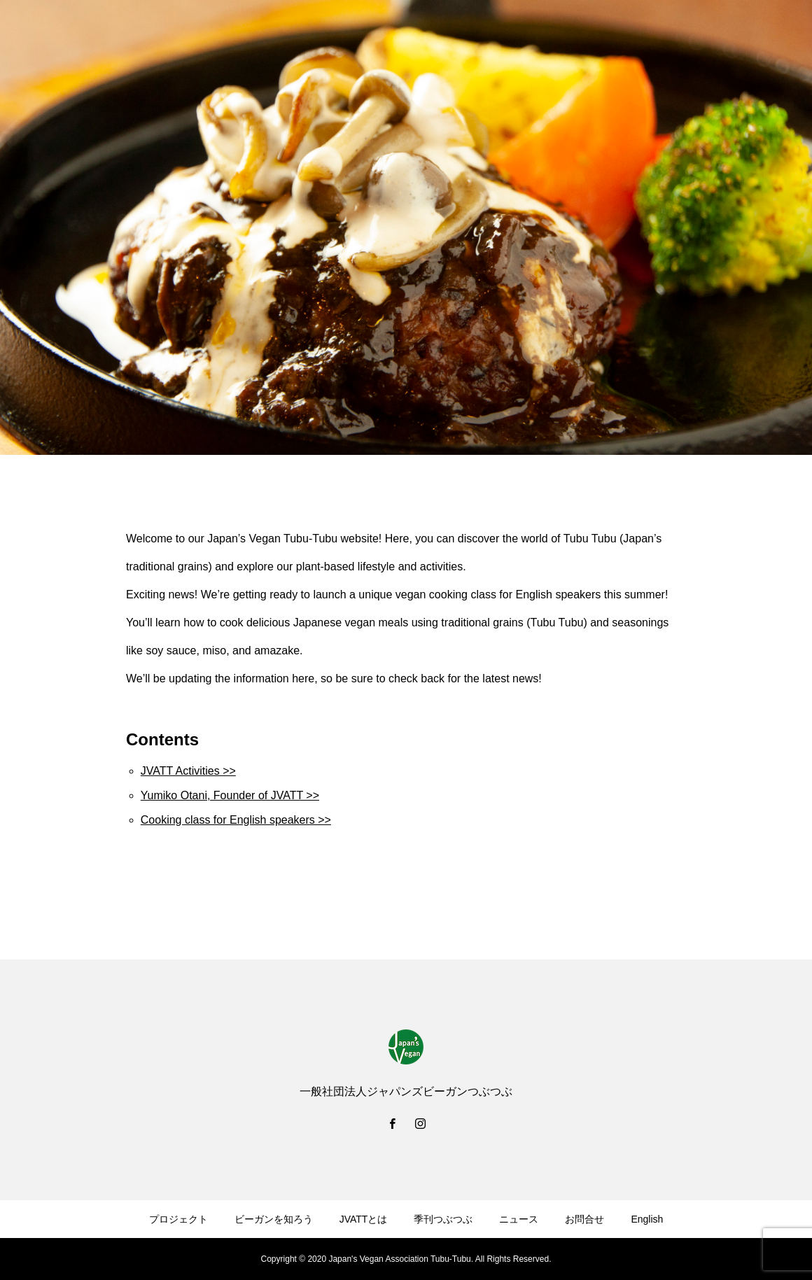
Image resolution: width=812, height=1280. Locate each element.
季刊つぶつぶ (443, 1219)
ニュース (518, 1219)
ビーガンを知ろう (273, 1219)
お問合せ (584, 1219)
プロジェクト (178, 1219)
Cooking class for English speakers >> (236, 820)
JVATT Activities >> (188, 771)
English (647, 1219)
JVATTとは (364, 1219)
